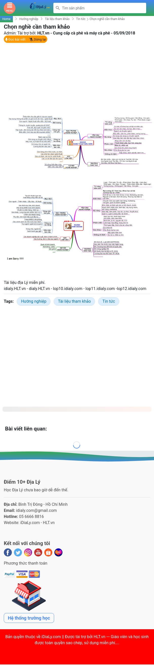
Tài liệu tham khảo (57, 19)
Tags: (9, 301)
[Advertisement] (75, 77)
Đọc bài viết (15, 39)
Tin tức (80, 19)
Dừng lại (37, 39)
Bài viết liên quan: (26, 429)
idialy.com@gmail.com (36, 510)
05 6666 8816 (31, 516)
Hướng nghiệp (28, 19)
